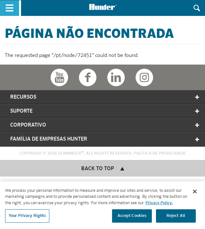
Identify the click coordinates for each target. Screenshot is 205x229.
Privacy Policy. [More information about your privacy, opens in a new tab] (159, 204)
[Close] (195, 192)
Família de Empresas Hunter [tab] (105, 139)
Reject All (175, 217)
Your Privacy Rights (27, 217)
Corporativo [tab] (105, 125)
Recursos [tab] (105, 97)
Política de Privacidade (160, 153)
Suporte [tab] (105, 111)
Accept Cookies (132, 217)
